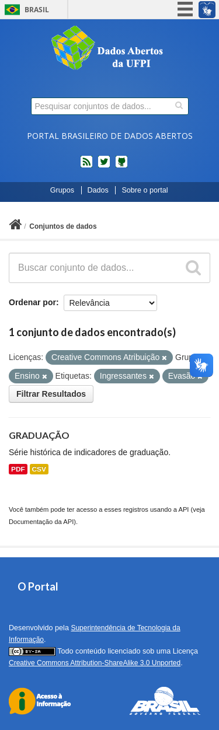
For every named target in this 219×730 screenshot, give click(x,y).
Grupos (62, 190)
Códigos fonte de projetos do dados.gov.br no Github (121, 166)
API (183, 509)
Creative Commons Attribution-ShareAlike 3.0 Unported (94, 663)
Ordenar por (32, 302)
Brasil (37, 10)
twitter (104, 166)
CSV (39, 469)
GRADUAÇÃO (39, 435)
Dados (98, 190)
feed (86, 166)
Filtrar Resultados (51, 394)
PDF (18, 469)
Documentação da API (41, 521)
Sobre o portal (144, 190)
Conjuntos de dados (62, 226)
